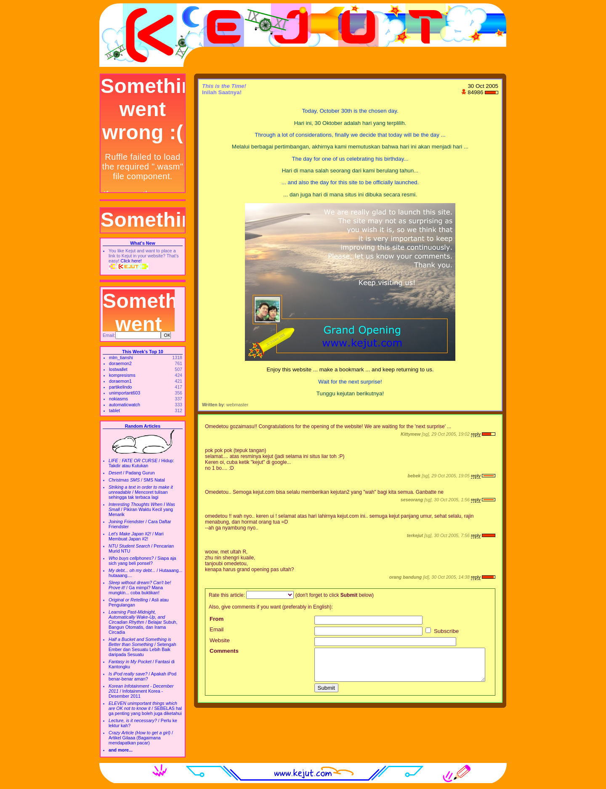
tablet (114, 410)
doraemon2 (120, 363)
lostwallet (118, 369)
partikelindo (120, 386)
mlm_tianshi (121, 357)
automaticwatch (124, 404)
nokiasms (118, 398)
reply (476, 434)
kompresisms (122, 375)
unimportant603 (124, 392)
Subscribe (442, 631)
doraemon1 (120, 381)
